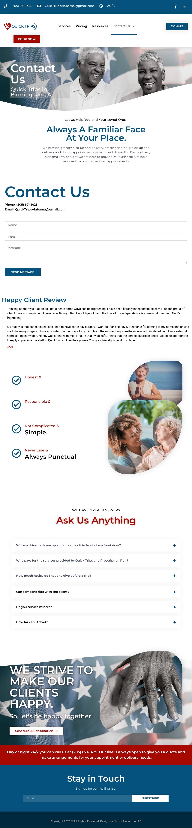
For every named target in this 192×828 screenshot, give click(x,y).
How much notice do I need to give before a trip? (53, 575)
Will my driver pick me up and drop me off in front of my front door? (68, 545)
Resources (100, 26)
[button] (96, 545)
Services (64, 26)
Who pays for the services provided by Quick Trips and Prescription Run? (72, 560)
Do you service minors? (34, 607)
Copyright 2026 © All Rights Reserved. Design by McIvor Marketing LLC (96, 821)
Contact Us (123, 26)
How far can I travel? (32, 622)
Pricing (81, 26)
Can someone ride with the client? (42, 592)
